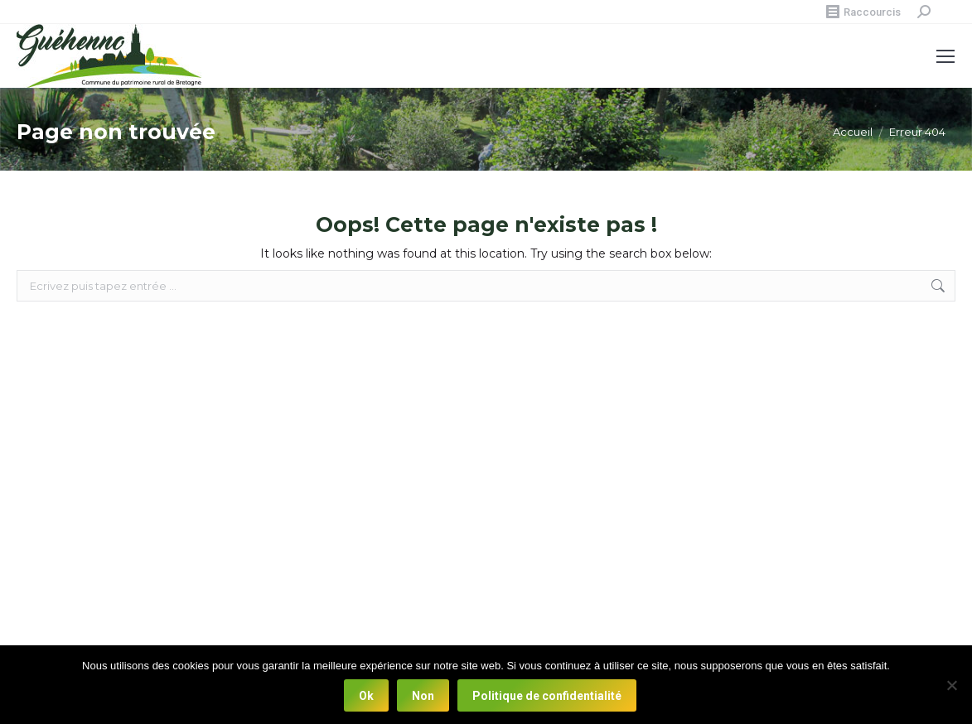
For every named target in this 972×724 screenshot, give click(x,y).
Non (423, 695)
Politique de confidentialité (546, 695)
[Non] (951, 685)
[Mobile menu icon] (945, 56)
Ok (366, 695)
